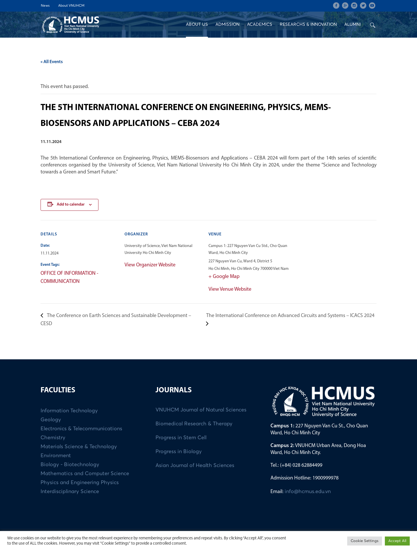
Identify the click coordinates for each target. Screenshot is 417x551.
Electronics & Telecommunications (81, 428)
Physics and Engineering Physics (80, 482)
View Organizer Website (150, 265)
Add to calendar (71, 204)
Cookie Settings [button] (364, 541)
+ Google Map (224, 276)
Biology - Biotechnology (70, 464)
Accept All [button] (397, 541)
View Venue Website (230, 289)
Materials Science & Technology (79, 446)
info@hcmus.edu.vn (308, 491)
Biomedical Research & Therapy (194, 423)
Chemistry (53, 437)
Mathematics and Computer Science (85, 473)
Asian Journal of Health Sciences (195, 465)
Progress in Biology (179, 451)
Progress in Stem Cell (181, 437)
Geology (51, 419)
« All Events (52, 62)
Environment (56, 455)
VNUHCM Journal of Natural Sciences (201, 410)
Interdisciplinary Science (70, 491)
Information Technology (69, 410)
